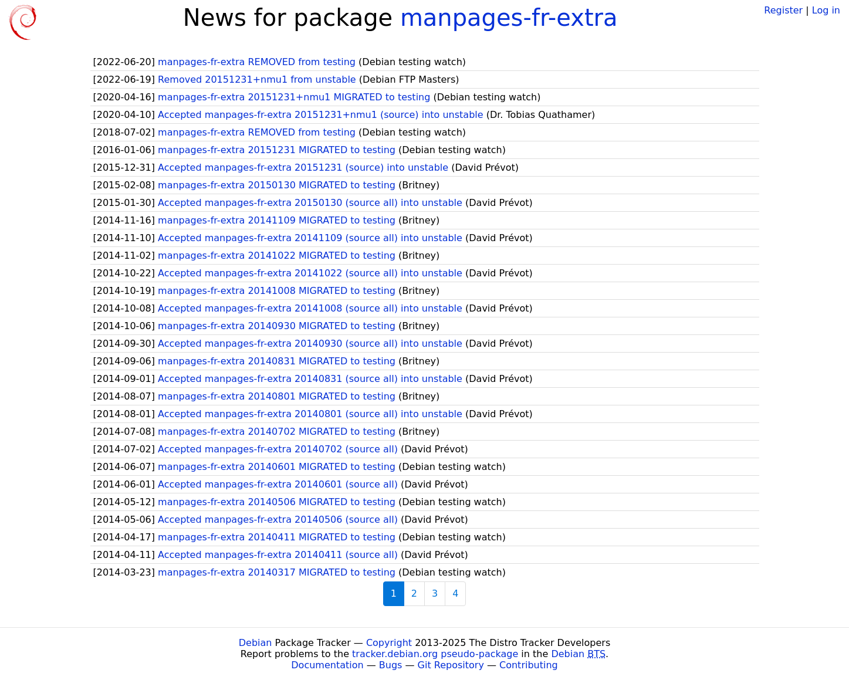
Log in (826, 10)
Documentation (327, 665)
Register (783, 10)
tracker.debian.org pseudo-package (435, 653)
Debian (255, 642)
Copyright (389, 642)
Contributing (528, 665)
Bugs (390, 665)
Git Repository (451, 665)
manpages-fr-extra (509, 17)
